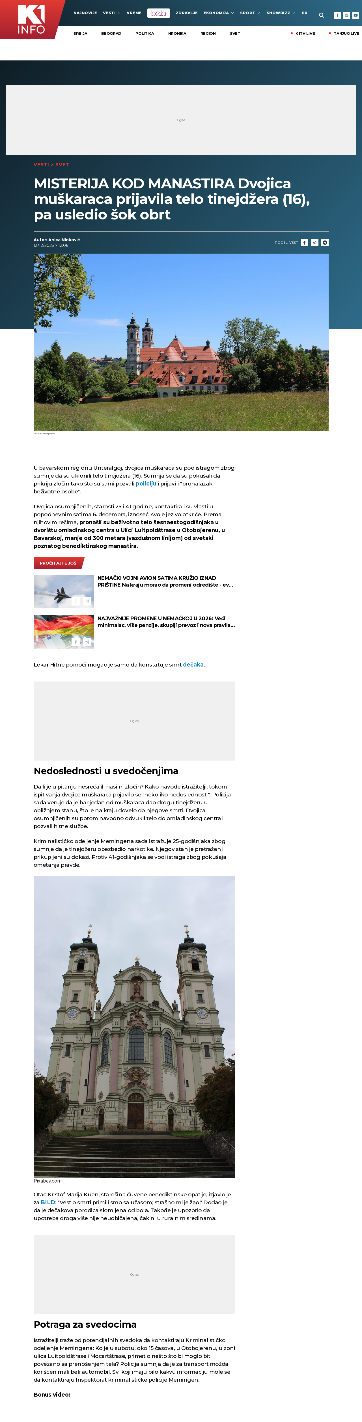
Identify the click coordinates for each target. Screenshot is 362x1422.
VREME (134, 12)
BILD (48, 1202)
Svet (235, 33)
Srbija (80, 33)
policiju (146, 483)
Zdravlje (187, 12)
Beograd (111, 33)
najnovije (85, 12)
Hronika (177, 33)
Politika (144, 33)
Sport (250, 12)
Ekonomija (219, 12)
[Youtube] (355, 15)
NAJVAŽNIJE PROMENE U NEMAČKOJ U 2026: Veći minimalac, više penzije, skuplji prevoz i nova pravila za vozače (164, 622)
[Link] (314, 242)
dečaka (193, 664)
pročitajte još (58, 563)
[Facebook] (337, 15)
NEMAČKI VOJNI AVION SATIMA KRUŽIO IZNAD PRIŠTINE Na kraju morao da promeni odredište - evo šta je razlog (165, 581)
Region (208, 33)
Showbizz (281, 12)
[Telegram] (325, 242)
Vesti (112, 12)
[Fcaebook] (304, 242)
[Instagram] (346, 15)
